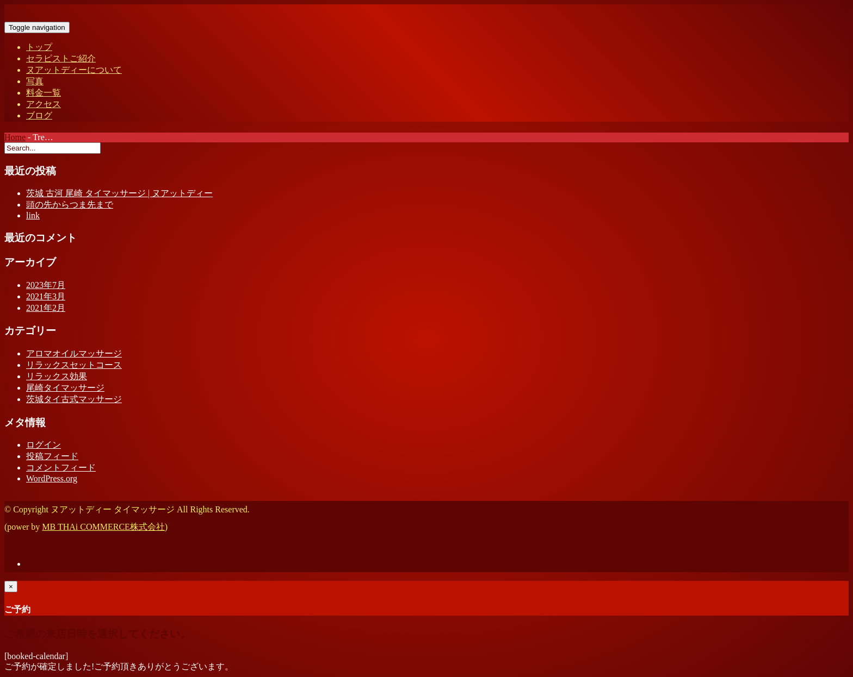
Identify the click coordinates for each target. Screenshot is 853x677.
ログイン (43, 444)
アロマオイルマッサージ (74, 353)
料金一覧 (43, 92)
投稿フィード (52, 456)
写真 (35, 81)
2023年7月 (45, 285)
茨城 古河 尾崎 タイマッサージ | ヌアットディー (119, 193)
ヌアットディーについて (74, 69)
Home (15, 137)
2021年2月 (45, 307)
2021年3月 (45, 296)
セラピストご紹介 (61, 58)
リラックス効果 (56, 376)
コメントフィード (61, 467)
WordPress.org (51, 478)
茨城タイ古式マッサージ (74, 399)
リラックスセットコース (74, 364)
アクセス (43, 104)
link (33, 215)
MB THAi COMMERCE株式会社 (103, 526)
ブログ (39, 115)
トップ (39, 47)
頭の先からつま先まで (69, 204)
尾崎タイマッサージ (65, 387)
